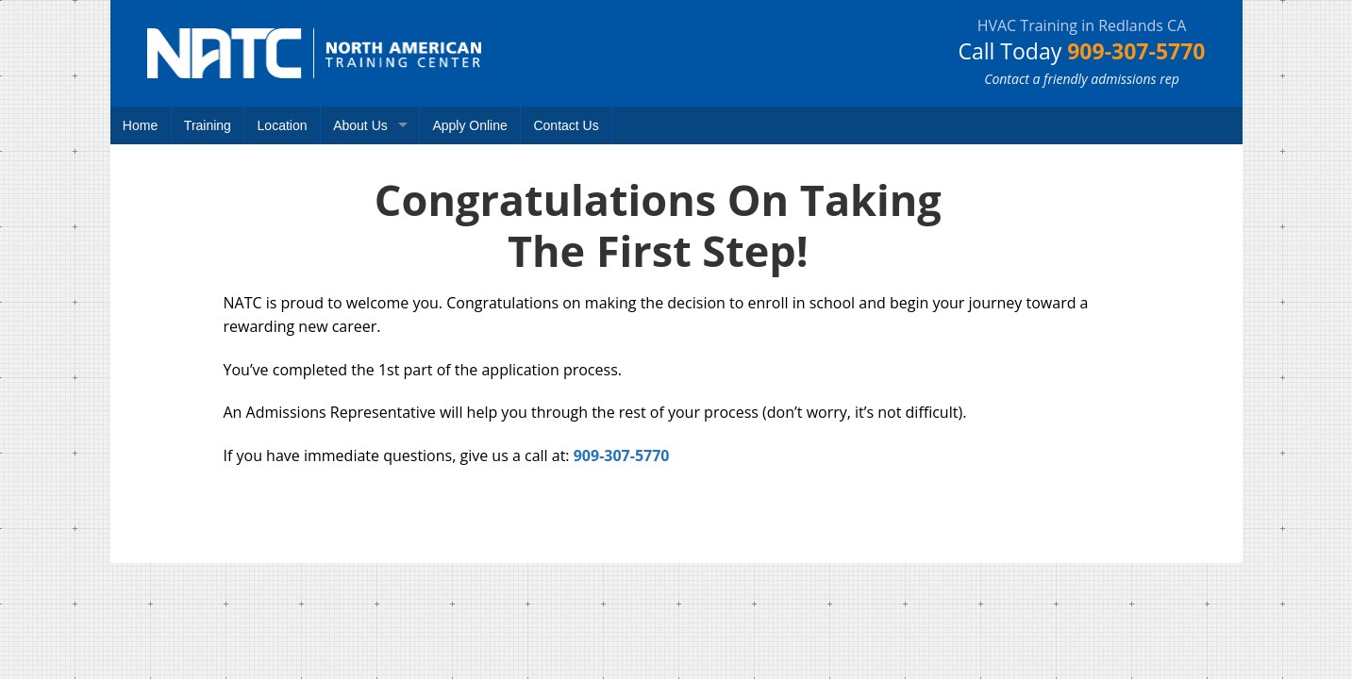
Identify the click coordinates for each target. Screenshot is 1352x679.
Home (140, 125)
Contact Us (565, 125)
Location (283, 125)
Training (207, 125)
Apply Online (469, 125)
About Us (360, 125)
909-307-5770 (1136, 51)
